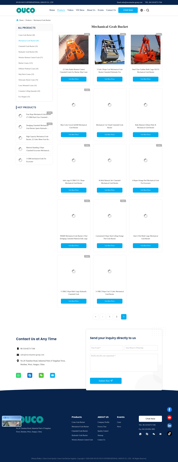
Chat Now (128, 10)
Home (52, 10)
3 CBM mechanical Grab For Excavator (36, 160)
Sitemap (100, 435)
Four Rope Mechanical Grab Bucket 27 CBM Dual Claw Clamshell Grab (38, 116)
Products (61, 10)
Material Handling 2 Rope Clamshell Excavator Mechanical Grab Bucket (37, 149)
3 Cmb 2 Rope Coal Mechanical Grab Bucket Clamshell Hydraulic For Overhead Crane (110, 72)
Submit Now (106, 380)
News (119, 427)
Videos (70, 10)
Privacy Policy (36, 458)
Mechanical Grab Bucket (42, 20)
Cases (119, 422)
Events (101, 10)
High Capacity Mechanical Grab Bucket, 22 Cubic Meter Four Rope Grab (38, 138)
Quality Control (103, 431)
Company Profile (103, 422)
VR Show (80, 10)
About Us (91, 10)
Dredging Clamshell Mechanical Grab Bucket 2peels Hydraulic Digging (37, 127)
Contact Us (111, 10)
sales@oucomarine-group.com (32, 355)
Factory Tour (102, 427)
